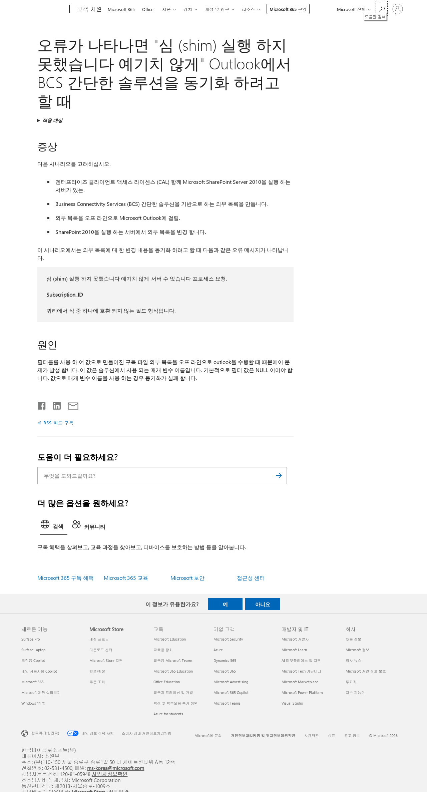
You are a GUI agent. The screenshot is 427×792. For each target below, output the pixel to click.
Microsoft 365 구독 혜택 (65, 577)
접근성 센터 (251, 577)
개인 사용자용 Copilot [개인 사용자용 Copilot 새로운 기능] (39, 671)
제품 (166, 9)
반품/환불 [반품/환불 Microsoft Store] (97, 671)
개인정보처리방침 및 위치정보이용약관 (263, 735)
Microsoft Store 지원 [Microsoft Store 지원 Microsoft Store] (106, 660)
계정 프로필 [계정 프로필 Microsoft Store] (99, 639)
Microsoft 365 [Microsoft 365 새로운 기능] (32, 681)
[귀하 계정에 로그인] (398, 9)
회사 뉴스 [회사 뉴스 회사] (353, 660)
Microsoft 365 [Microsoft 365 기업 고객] (225, 671)
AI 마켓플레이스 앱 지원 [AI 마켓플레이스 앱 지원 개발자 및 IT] (301, 660)
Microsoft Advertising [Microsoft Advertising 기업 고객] (231, 681)
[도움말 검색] (382, 8)
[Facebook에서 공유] (42, 404)
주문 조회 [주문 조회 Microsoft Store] (97, 681)
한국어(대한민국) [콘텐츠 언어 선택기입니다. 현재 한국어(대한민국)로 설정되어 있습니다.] (45, 732)
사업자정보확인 (110, 773)
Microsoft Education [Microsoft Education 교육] (169, 639)
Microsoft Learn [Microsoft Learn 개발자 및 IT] (294, 649)
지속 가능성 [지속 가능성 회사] (355, 692)
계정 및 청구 (217, 9)
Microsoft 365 (121, 9)
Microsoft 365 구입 (288, 9)
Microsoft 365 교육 (126, 577)
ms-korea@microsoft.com (115, 767)
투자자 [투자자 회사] (351, 681)
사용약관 (311, 735)
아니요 (262, 604)
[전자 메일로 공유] (70, 404)
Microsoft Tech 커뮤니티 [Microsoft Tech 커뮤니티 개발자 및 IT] (301, 671)
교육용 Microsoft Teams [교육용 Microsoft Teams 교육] (172, 660)
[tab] (53, 526)
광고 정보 (352, 735)
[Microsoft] (44, 9)
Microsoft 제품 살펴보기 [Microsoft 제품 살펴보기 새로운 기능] (41, 692)
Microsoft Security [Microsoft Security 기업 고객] (228, 639)
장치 (187, 9)
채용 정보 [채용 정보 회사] (353, 639)
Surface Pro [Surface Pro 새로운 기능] (30, 639)
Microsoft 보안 (187, 577)
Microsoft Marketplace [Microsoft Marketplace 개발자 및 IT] (300, 681)
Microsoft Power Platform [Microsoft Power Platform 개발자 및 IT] (302, 692)
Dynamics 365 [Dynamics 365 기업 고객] (225, 660)
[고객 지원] (88, 9)
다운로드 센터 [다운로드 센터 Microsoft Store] (100, 649)
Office (147, 9)
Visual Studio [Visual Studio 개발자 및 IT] (292, 703)
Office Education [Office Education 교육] (166, 681)
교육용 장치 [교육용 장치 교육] (163, 649)
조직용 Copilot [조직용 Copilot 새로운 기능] (33, 660)
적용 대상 (52, 120)
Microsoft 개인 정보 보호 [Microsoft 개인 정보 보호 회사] (366, 671)
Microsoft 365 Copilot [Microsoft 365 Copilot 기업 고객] (231, 692)
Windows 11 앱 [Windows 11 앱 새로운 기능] (33, 703)
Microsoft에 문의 (208, 735)
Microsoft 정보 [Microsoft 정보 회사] (357, 649)
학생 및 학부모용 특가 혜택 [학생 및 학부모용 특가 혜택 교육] (175, 703)
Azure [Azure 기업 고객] (218, 649)
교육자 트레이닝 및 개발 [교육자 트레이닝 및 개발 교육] (173, 692)
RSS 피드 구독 (58, 422)
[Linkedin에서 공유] (54, 404)
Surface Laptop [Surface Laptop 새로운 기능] (33, 649)
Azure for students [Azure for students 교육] (168, 713)
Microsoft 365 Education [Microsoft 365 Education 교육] (173, 671)
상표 (331, 735)
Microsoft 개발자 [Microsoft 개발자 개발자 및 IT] (295, 639)
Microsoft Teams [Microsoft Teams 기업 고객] (227, 703)
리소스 (248, 9)
